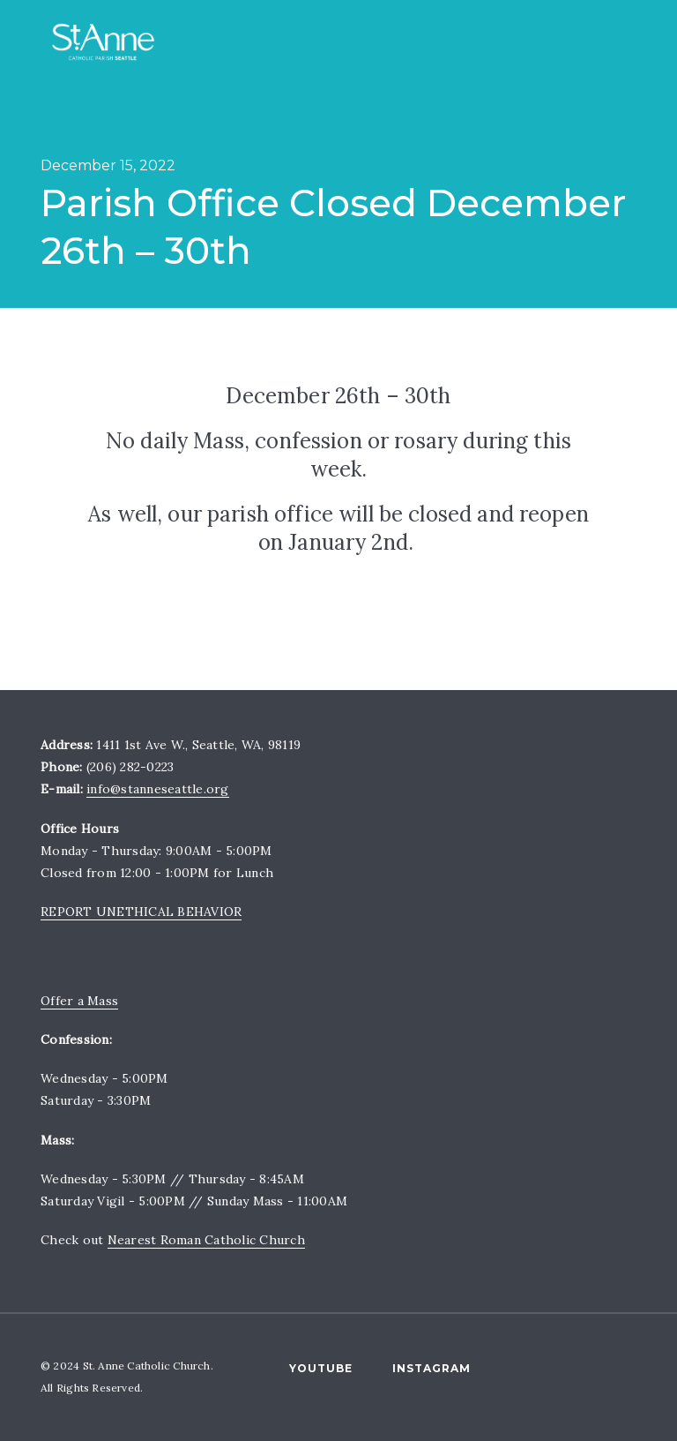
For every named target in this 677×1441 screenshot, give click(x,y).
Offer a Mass (79, 1001)
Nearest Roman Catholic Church (206, 1240)
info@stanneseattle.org (157, 789)
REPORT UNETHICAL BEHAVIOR (141, 911)
